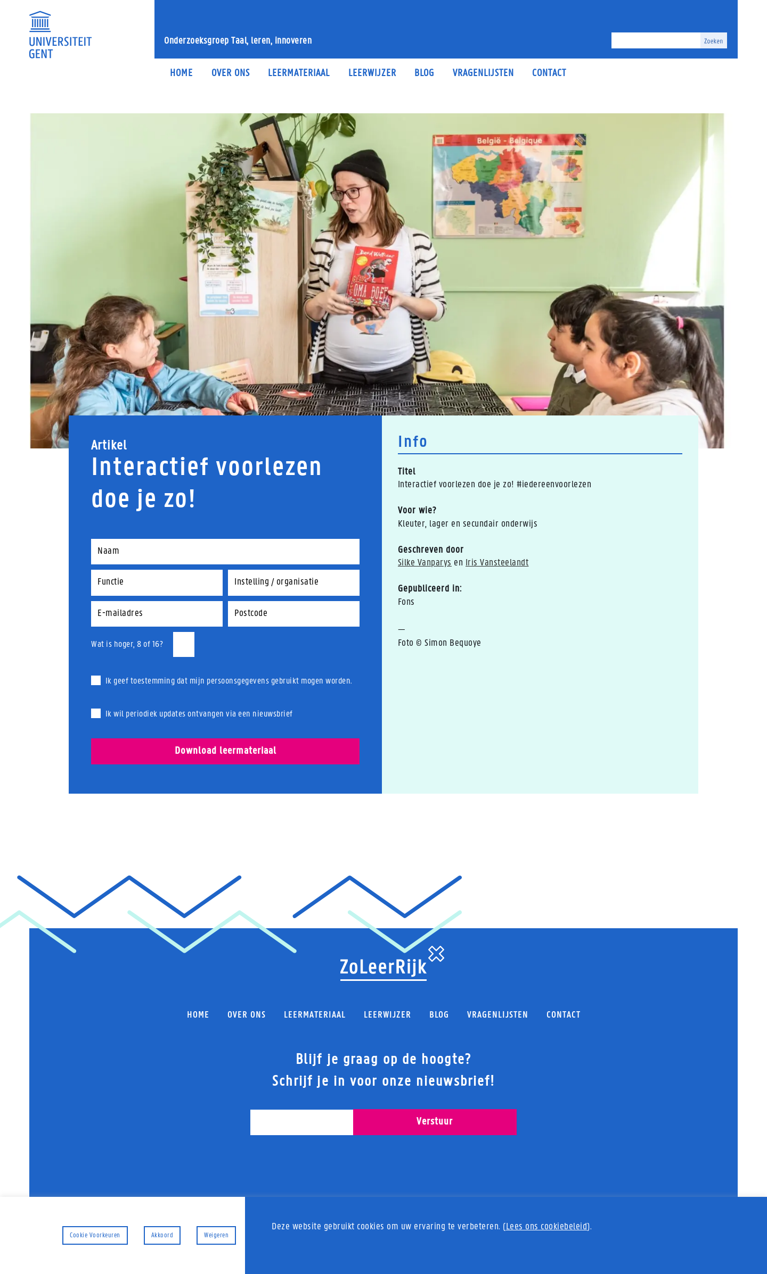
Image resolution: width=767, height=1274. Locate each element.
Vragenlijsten (483, 74)
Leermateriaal (299, 74)
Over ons (230, 74)
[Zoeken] (655, 40)
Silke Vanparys (425, 563)
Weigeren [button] (216, 1235)
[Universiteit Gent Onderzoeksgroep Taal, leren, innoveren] (60, 35)
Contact (549, 74)
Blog (424, 74)
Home (181, 74)
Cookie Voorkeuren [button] (95, 1235)
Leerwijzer (372, 74)
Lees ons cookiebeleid (547, 1227)
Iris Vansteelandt (497, 563)
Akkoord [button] (162, 1235)
